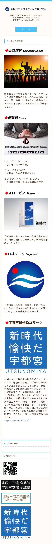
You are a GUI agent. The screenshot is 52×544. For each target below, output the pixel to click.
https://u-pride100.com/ (16, 420)
